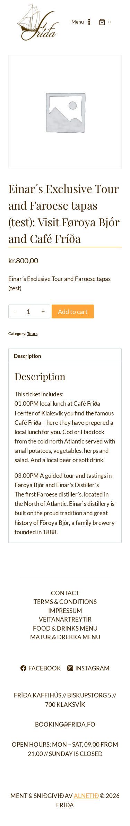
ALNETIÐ (86, 795)
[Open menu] (81, 22)
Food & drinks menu (65, 628)
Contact (65, 593)
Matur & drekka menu (65, 637)
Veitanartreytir (65, 619)
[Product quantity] (28, 311)
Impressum (65, 610)
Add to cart (73, 311)
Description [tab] (27, 356)
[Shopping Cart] (106, 22)
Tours (32, 333)
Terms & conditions (65, 601)
